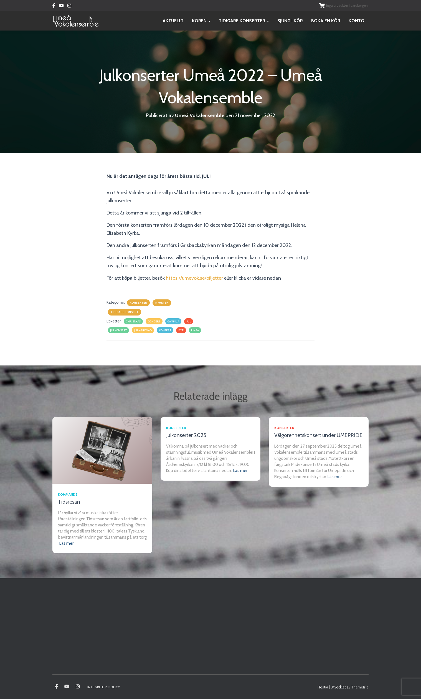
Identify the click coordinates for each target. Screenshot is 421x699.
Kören (201, 20)
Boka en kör (325, 20)
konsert (165, 330)
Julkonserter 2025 (186, 435)
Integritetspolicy (103, 687)
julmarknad (143, 330)
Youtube (61, 6)
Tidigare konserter (244, 20)
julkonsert (118, 330)
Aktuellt (173, 20)
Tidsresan (69, 502)
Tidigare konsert (124, 312)
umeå (195, 330)
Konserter (138, 302)
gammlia (173, 321)
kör (181, 330)
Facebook (53, 6)
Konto (356, 20)
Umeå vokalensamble (56, 686)
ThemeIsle (360, 687)
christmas (133, 321)
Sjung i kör (290, 20)
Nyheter (161, 302)
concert (154, 321)
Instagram (69, 6)
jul (188, 321)
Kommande (67, 494)
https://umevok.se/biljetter (194, 278)
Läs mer (66, 543)
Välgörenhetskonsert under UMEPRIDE (318, 435)
